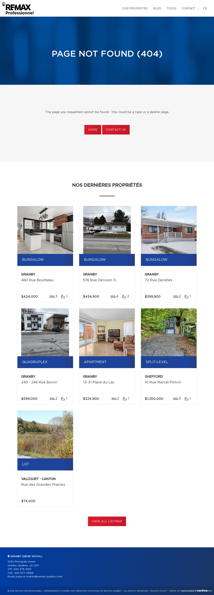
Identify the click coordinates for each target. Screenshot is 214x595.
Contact (188, 8)
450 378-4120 (22, 569)
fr (205, 8)
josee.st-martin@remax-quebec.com (39, 576)
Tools (171, 8)
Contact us (116, 130)
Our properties (135, 8)
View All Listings (107, 521)
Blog (157, 8)
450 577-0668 (23, 573)
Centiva (201, 590)
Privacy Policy (158, 591)
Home (92, 130)
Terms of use (177, 591)
